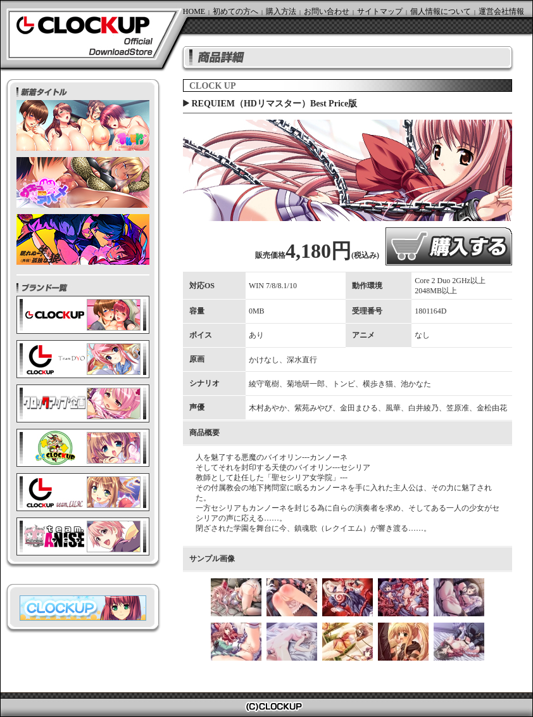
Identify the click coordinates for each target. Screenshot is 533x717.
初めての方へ (235, 11)
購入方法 (281, 11)
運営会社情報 (501, 11)
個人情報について (440, 11)
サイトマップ (380, 11)
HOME (194, 11)
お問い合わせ (326, 11)
